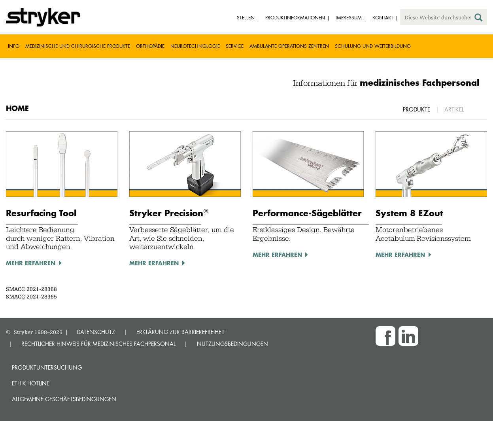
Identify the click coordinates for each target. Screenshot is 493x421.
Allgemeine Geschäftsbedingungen (64, 399)
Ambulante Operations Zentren (289, 46)
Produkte (416, 109)
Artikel (454, 109)
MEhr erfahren (154, 263)
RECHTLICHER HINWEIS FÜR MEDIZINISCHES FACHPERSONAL (98, 343)
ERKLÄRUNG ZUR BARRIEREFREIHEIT (180, 332)
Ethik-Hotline (30, 383)
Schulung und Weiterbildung (373, 46)
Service (235, 46)
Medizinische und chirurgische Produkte (77, 46)
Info (13, 46)
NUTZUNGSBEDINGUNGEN (232, 343)
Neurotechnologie (195, 46)
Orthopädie (150, 46)
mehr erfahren (30, 263)
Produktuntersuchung (47, 367)
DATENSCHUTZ (96, 332)
